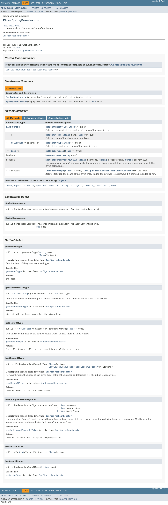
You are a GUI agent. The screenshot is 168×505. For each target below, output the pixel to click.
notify (64, 185)
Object (16, 47)
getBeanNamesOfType (56, 127)
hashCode (53, 185)
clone (9, 185)
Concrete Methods (58, 118)
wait (99, 185)
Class (72, 127)
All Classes (62, 8)
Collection (17, 143)
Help (65, 3)
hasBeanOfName (53, 155)
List (8, 127)
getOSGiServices (54, 151)
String (16, 127)
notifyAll (76, 185)
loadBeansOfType (54, 171)
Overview (5, 3)
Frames (35, 8)
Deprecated (48, 3)
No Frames (46, 8)
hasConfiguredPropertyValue (61, 160)
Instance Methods (34, 118)
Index (58, 3)
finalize (29, 185)
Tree (38, 3)
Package (16, 3)
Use (32, 3)
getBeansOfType (54, 143)
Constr (29, 12)
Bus (94, 102)
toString (89, 185)
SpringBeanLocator (16, 97)
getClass (41, 185)
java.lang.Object (11, 26)
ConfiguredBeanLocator (16, 36)
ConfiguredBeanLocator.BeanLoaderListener (30, 70)
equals (18, 185)
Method (39, 12)
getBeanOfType (53, 135)
